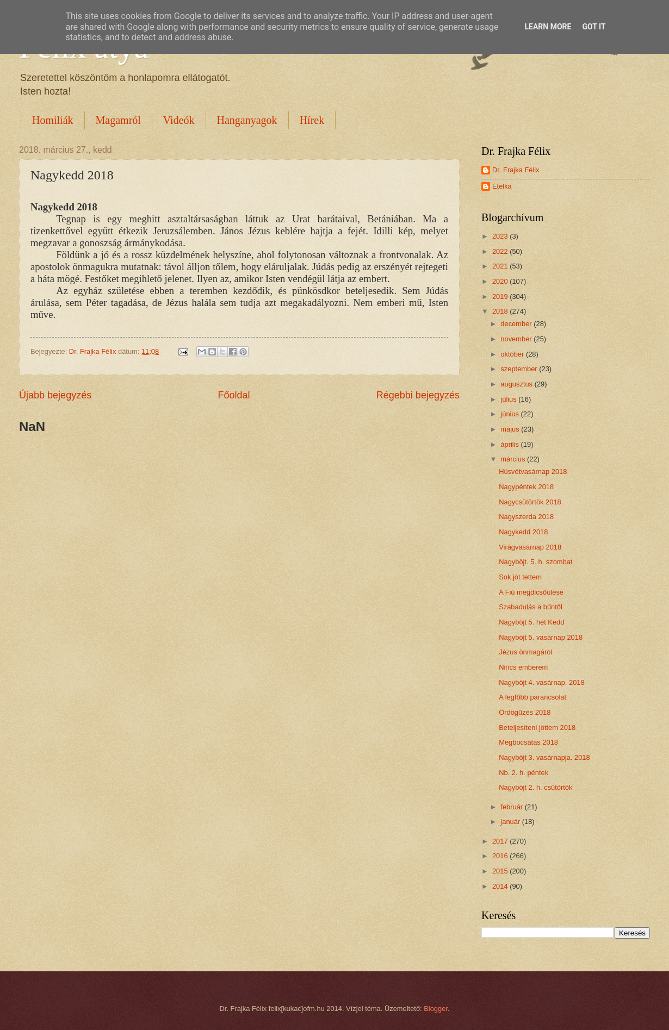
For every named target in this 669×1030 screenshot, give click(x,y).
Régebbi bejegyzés (418, 395)
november (517, 339)
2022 (501, 251)
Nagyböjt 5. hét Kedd (531, 622)
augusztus (517, 384)
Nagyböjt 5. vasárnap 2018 (541, 637)
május (510, 429)
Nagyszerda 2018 (526, 517)
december (517, 324)
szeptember (519, 369)
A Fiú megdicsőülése (531, 592)
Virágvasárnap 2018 (530, 547)
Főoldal (234, 395)
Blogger (436, 1008)
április (510, 444)
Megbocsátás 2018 (528, 742)
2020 (501, 281)
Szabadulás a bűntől (530, 607)
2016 (501, 856)
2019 (501, 296)
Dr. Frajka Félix (516, 170)
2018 (501, 311)
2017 (501, 841)
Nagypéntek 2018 (526, 487)
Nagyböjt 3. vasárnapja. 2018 (544, 757)
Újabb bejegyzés (55, 395)
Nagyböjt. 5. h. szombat (535, 562)
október (513, 354)
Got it (593, 26)
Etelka (502, 186)
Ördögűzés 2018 (524, 712)
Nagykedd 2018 (523, 532)
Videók (179, 120)
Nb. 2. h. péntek (523, 773)
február (512, 807)
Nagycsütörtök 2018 (530, 502)
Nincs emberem (523, 667)
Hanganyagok (247, 120)
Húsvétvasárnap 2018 (533, 471)
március (513, 459)
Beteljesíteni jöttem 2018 (537, 727)
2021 (501, 266)
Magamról (118, 120)
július (509, 399)
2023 (501, 236)
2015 (501, 871)
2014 (501, 886)
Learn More (547, 26)
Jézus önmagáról (525, 652)
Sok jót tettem (520, 577)
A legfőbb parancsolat (532, 697)
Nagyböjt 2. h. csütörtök (535, 787)
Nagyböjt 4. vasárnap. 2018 (541, 682)
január (511, 821)
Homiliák (52, 120)
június (510, 414)
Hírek (312, 120)
